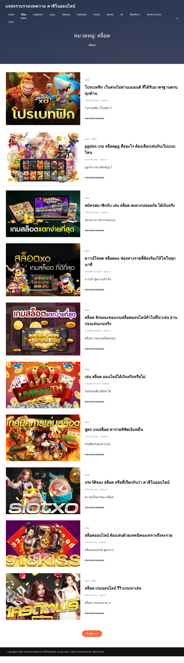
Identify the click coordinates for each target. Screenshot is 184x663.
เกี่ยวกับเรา (135, 15)
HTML (11, 22)
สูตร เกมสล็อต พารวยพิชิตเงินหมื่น (115, 436)
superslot (82, 15)
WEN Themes (98, 658)
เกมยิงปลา (38, 15)
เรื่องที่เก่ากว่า (92, 640)
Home (12, 15)
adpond (104, 101)
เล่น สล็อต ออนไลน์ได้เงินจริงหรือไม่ (117, 383)
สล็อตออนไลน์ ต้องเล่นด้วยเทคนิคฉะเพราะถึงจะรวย (131, 542)
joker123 (66, 15)
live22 (53, 15)
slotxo (110, 15)
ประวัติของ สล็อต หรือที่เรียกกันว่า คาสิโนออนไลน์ (129, 489)
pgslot (97, 15)
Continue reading (94, 119)
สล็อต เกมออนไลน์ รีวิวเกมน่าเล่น (114, 594)
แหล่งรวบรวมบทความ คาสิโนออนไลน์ (42, 6)
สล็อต (24, 15)
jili (122, 15)
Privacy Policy (154, 15)
